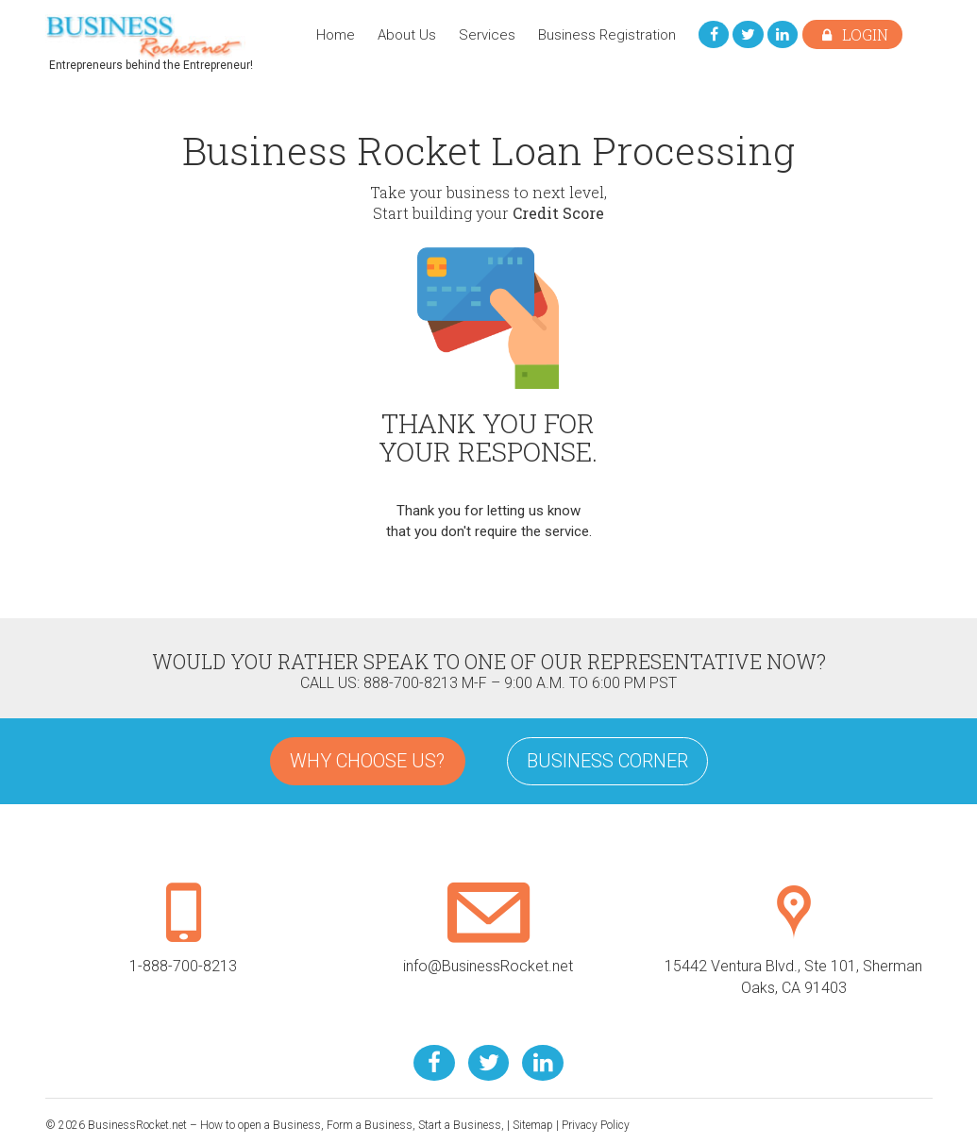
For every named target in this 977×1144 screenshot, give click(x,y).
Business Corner (607, 760)
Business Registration (605, 34)
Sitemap (533, 1125)
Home (333, 34)
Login (852, 34)
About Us (405, 34)
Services (485, 34)
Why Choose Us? (367, 760)
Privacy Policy (596, 1125)
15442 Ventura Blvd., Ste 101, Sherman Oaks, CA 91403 (793, 958)
